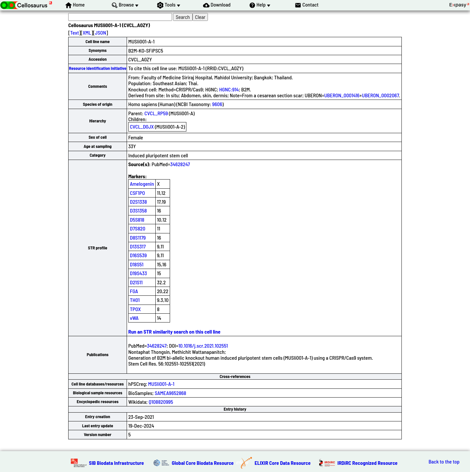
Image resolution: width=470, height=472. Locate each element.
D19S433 (138, 273)
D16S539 (138, 255)
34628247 (180, 164)
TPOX (135, 309)
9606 (217, 104)
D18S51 (137, 264)
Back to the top (444, 461)
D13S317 (138, 246)
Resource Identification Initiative (97, 68)
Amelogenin (142, 184)
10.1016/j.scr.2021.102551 (203, 345)
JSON (100, 32)
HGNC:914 (229, 89)
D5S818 (137, 219)
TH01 (135, 300)
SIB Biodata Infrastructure (116, 463)
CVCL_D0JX (142, 126)
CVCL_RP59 (156, 113)
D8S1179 (138, 237)
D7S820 (137, 228)
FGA (134, 291)
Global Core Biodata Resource (203, 463)
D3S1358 (138, 210)
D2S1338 (138, 201)
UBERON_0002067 (380, 95)
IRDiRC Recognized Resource (367, 463)
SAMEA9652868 (170, 393)
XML (87, 32)
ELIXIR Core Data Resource (283, 463)
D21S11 (136, 282)
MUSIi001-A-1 (161, 384)
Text (74, 32)
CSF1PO (137, 193)
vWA (134, 318)
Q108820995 (161, 402)
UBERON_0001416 (341, 95)
